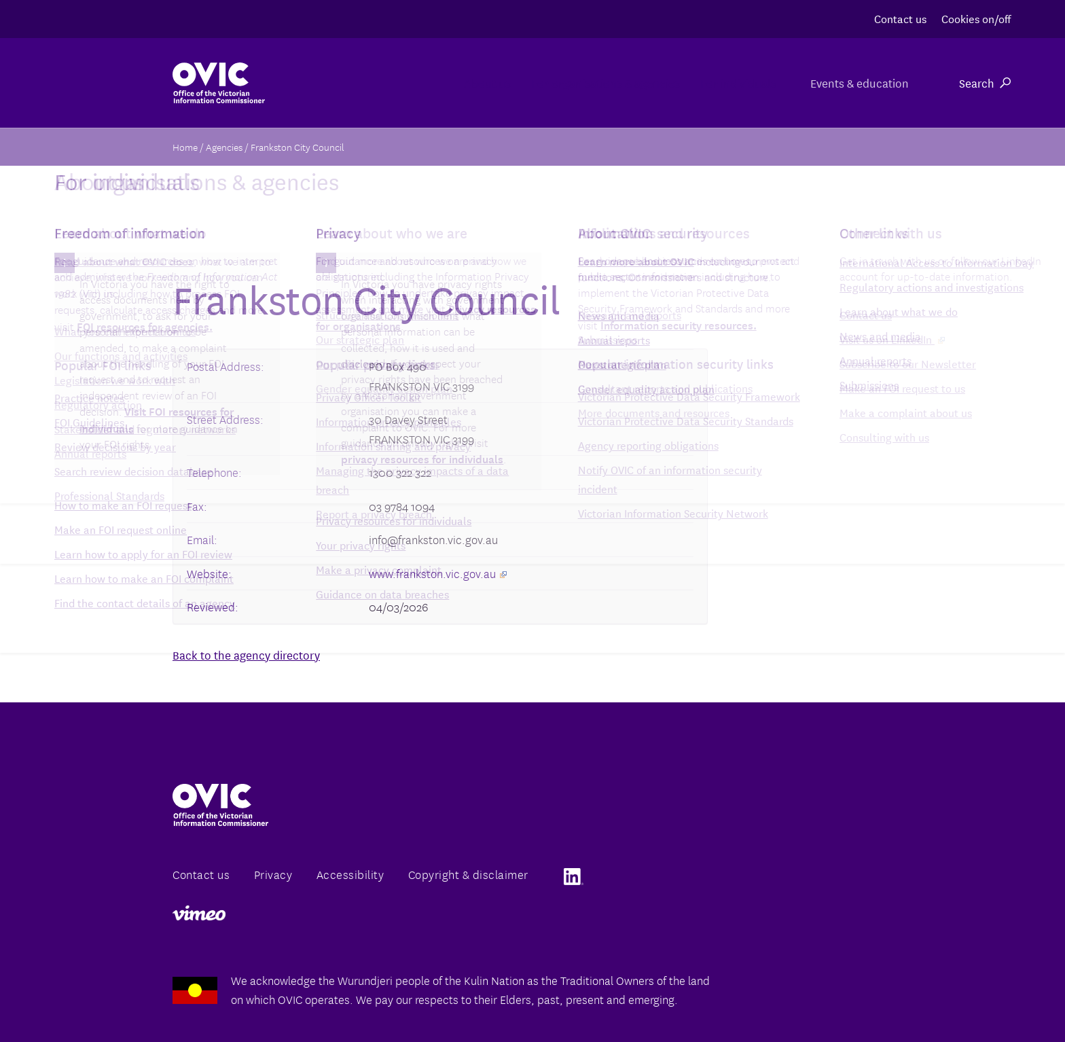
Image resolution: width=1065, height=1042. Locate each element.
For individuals (714, 82)
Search (985, 82)
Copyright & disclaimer (468, 873)
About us (395, 82)
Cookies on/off (976, 18)
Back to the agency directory (246, 654)
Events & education (855, 82)
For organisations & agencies (547, 82)
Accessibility (350, 873)
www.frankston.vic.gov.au (438, 572)
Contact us (900, 18)
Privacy (273, 873)
